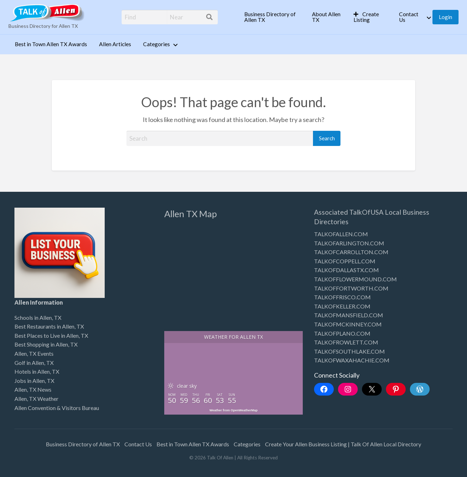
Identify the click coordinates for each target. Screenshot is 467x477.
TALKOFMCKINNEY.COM (348, 324)
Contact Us (408, 17)
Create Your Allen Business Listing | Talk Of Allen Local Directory (343, 444)
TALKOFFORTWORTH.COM (351, 288)
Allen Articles (115, 44)
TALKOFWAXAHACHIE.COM (351, 360)
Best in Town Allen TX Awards (51, 44)
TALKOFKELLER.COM (342, 306)
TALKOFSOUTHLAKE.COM (349, 351)
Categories (156, 44)
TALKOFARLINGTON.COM (349, 243)
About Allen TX (326, 17)
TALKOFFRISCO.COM (342, 297)
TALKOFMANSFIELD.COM (348, 315)
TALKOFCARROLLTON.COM (351, 252)
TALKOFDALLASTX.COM (346, 270)
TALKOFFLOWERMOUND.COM (355, 279)
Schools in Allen (33, 317)
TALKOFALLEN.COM (341, 234)
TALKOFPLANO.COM (342, 333)
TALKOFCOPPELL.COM (344, 261)
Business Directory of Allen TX (270, 17)
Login (445, 17)
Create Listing (366, 17)
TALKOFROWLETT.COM (346, 342)
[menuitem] (272, 17)
